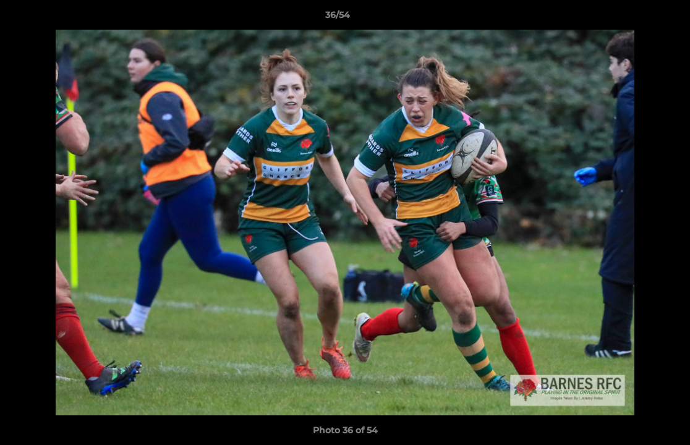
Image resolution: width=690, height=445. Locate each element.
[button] (638, 17)
